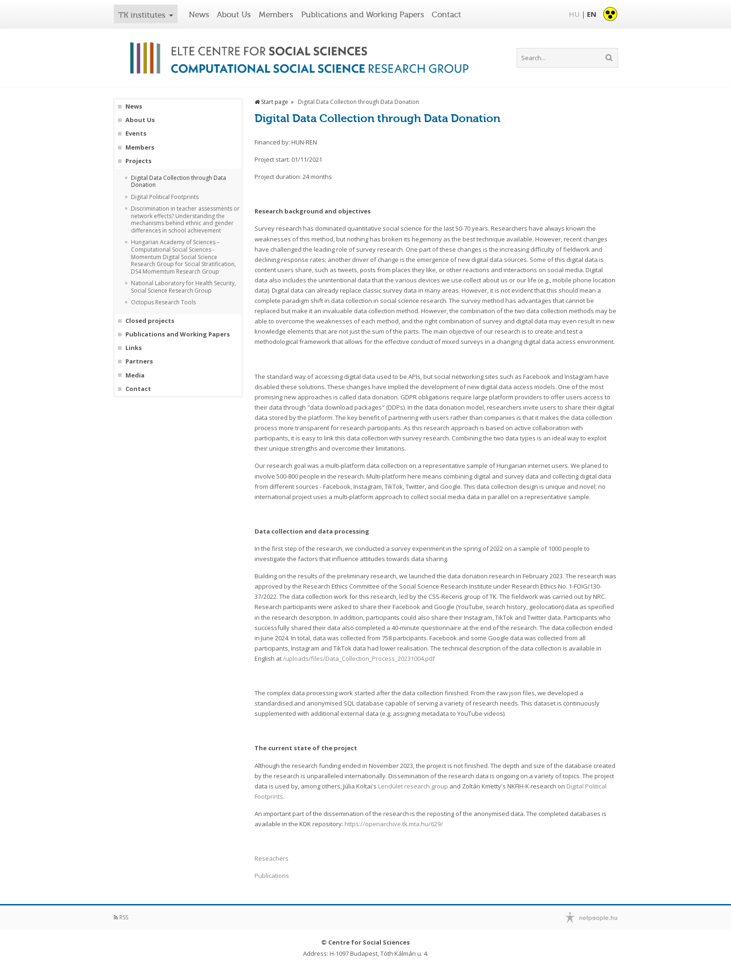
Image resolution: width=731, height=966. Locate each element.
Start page (271, 102)
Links (133, 348)
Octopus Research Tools (163, 302)
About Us (234, 14)
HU (574, 14)
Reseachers (272, 858)
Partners (139, 361)
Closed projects (149, 321)
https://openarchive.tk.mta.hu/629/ (394, 824)
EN (591, 14)
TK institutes (142, 15)
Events (135, 133)
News (199, 14)
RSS (121, 917)
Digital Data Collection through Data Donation (178, 181)
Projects (138, 161)
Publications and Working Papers (362, 14)
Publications (272, 875)
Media (135, 375)
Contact (446, 14)
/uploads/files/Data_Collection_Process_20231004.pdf (359, 658)
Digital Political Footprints (165, 197)
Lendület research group (413, 786)
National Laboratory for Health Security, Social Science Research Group (183, 287)
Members (276, 14)
